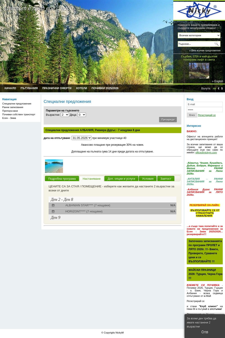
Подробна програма (62, 178)
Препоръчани (10, 110)
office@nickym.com (206, 152)
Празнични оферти (57, 88)
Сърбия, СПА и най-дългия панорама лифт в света (199, 57)
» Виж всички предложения (204, 50)
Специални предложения (16, 103)
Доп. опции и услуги (121, 178)
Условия (147, 178)
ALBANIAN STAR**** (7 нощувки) (87, 205)
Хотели (81, 88)
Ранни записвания (12, 107)
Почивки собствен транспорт (18, 114)
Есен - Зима (9, 118)
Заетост (165, 178)
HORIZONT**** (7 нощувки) (83, 211)
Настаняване (92, 178)
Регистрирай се (207, 115)
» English (217, 81)
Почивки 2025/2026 (105, 88)
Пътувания (29, 88)
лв (214, 88)
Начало (10, 88)
